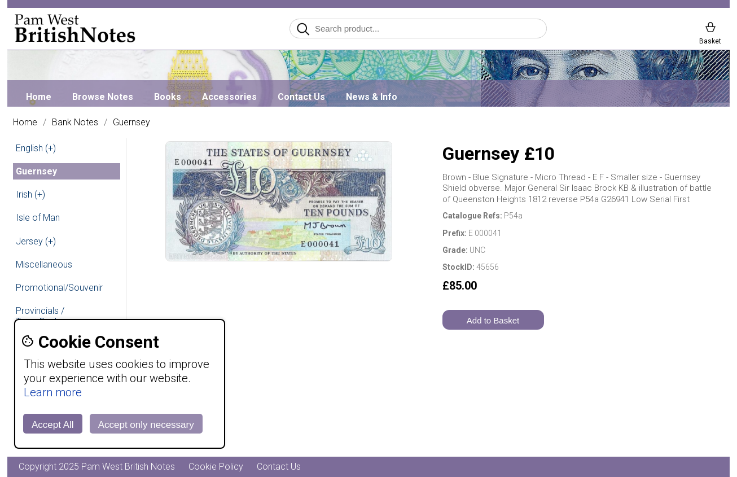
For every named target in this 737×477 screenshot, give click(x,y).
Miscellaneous (44, 264)
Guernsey (131, 122)
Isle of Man (38, 217)
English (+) (36, 148)
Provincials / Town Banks (40, 316)
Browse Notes (102, 96)
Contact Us (301, 96)
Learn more (53, 392)
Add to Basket (493, 320)
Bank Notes (75, 122)
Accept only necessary (146, 424)
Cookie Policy (215, 466)
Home (38, 96)
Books (167, 96)
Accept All (53, 424)
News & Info (371, 96)
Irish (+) (30, 194)
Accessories (229, 96)
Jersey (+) (36, 241)
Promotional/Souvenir (59, 287)
